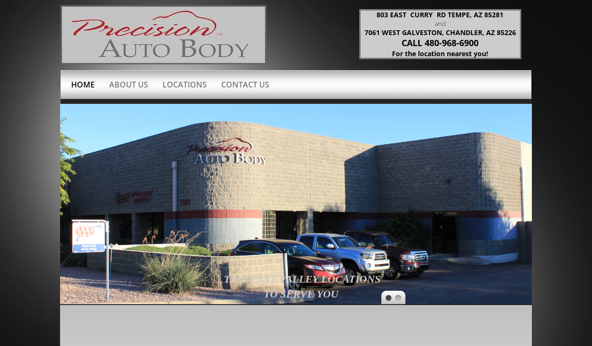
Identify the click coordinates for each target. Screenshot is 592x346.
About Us (128, 84)
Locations (185, 84)
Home (83, 84)
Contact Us (245, 84)
